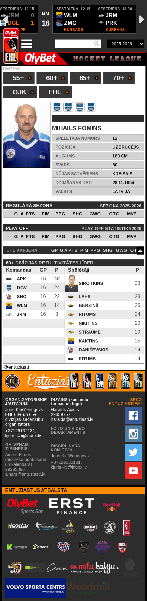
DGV (21, 287)
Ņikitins (87, 323)
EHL (58, 92)
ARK (21, 278)
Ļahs (84, 296)
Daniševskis (92, 349)
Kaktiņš (87, 340)
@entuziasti (16, 367)
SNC (21, 296)
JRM (21, 314)
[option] (45, 19)
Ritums (86, 314)
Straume (89, 332)
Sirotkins (90, 283)
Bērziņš (87, 305)
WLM (21, 305)
